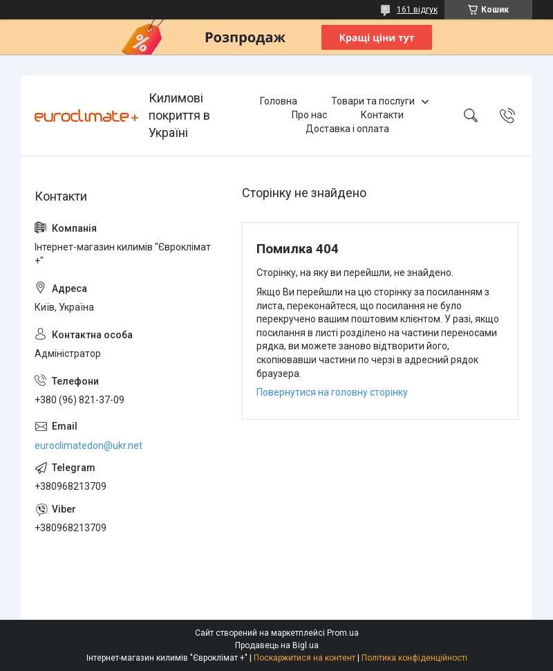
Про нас (309, 114)
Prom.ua (343, 633)
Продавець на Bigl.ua (277, 645)
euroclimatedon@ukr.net (88, 445)
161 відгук (417, 10)
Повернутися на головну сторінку (332, 392)
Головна (278, 101)
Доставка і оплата (347, 128)
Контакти (382, 114)
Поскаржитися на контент (304, 658)
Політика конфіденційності (414, 658)
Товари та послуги (373, 101)
